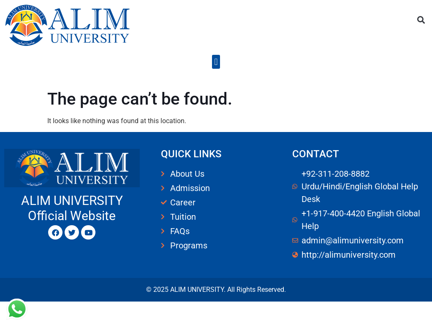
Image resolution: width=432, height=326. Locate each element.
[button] (421, 20)
